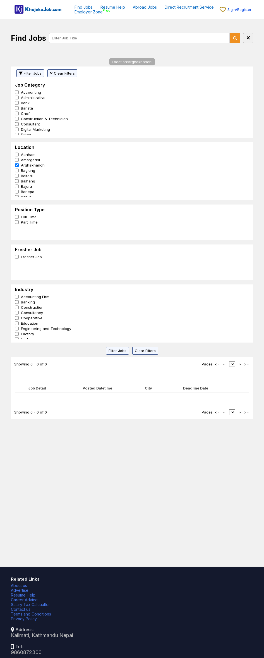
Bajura (26, 186)
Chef (25, 113)
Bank (25, 103)
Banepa (27, 191)
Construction (32, 307)
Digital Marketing (35, 129)
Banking (28, 302)
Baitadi (27, 176)
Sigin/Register (239, 9)
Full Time (29, 217)
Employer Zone (89, 11)
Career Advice (24, 599)
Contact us (20, 609)
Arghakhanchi (33, 165)
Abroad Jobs (145, 7)
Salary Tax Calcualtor (30, 604)
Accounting (31, 92)
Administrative (33, 97)
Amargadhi (30, 160)
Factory (27, 334)
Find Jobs (84, 7)
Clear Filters (62, 73)
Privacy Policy (24, 618)
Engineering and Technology (46, 328)
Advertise (19, 590)
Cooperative (31, 318)
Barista (27, 108)
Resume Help (112, 7)
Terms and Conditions (31, 614)
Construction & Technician (44, 119)
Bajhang (28, 181)
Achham (28, 154)
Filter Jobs (30, 73)
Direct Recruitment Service (189, 7)
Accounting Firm (35, 296)
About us (19, 585)
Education (29, 323)
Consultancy (32, 312)
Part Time (29, 222)
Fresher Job (31, 257)
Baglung (28, 170)
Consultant (30, 124)
